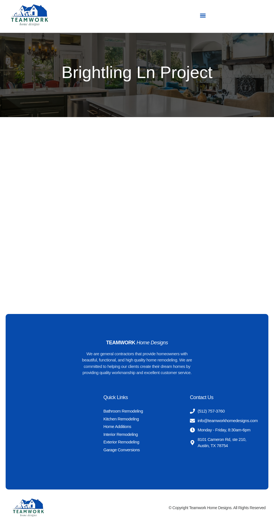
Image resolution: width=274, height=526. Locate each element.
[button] (202, 15)
